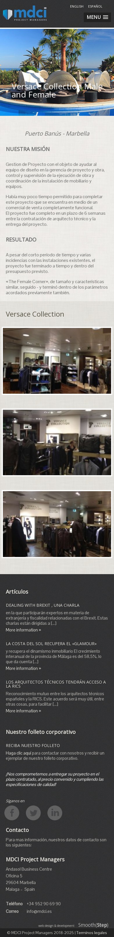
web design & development (56, 926)
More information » (23, 630)
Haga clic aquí (18, 753)
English (76, 6)
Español (95, 6)
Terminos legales (91, 932)
